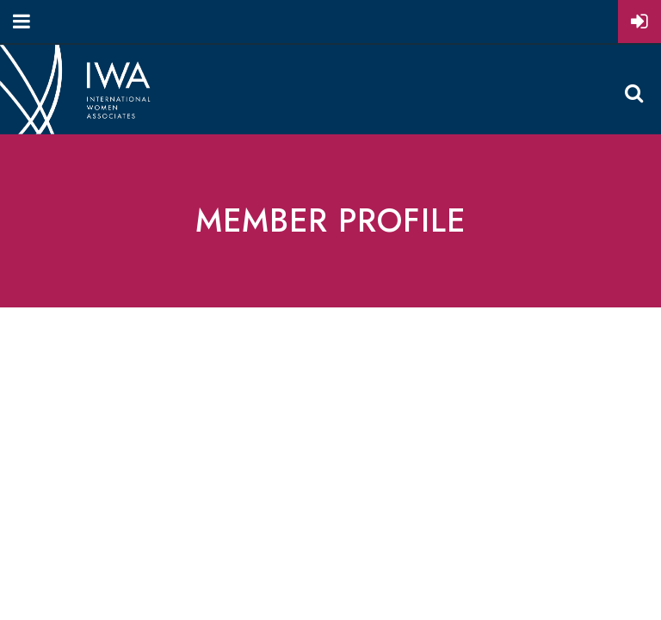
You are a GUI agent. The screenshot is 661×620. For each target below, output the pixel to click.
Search (633, 93)
